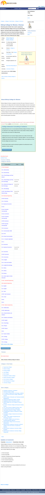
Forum (16, 8)
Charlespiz (30, 32)
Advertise (40, 489)
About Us (13, 489)
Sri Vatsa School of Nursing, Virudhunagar (11, 408)
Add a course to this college (7, 344)
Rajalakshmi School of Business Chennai (11, 400)
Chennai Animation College (8, 391)
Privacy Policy (28, 489)
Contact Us (18, 489)
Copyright (23, 489)
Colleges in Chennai (19, 21)
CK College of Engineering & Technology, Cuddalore (13, 393)
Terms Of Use (35, 489)
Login (39, 6)
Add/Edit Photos (4, 157)
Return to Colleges (5, 484)
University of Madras (10, 68)
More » (20, 8)
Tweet (2, 436)
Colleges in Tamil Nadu (9, 21)
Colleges (2, 21)
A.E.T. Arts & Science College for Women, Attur (12, 407)
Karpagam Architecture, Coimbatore (10, 390)
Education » (3, 8)
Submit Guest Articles (6, 489)
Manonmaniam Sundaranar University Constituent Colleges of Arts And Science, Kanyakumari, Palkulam (13, 425)
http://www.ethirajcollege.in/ (11, 65)
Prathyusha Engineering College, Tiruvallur (11, 399)
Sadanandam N (9, 442)
